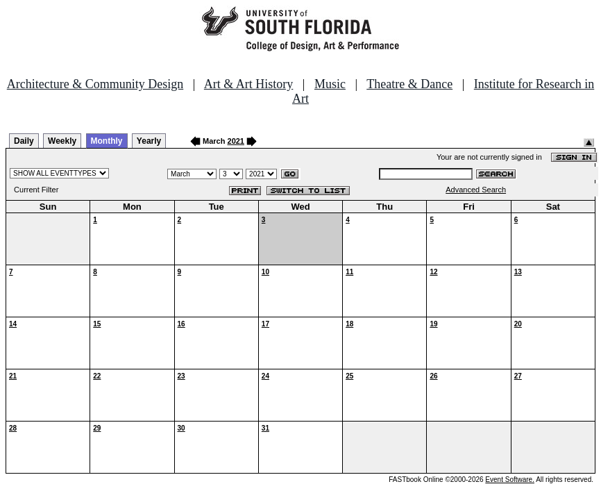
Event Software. (509, 479)
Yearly (149, 141)
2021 (236, 141)
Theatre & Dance (409, 84)
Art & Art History (249, 84)
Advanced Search (476, 189)
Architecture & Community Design (95, 84)
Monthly (107, 141)
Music (330, 84)
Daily (24, 141)
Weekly (62, 141)
